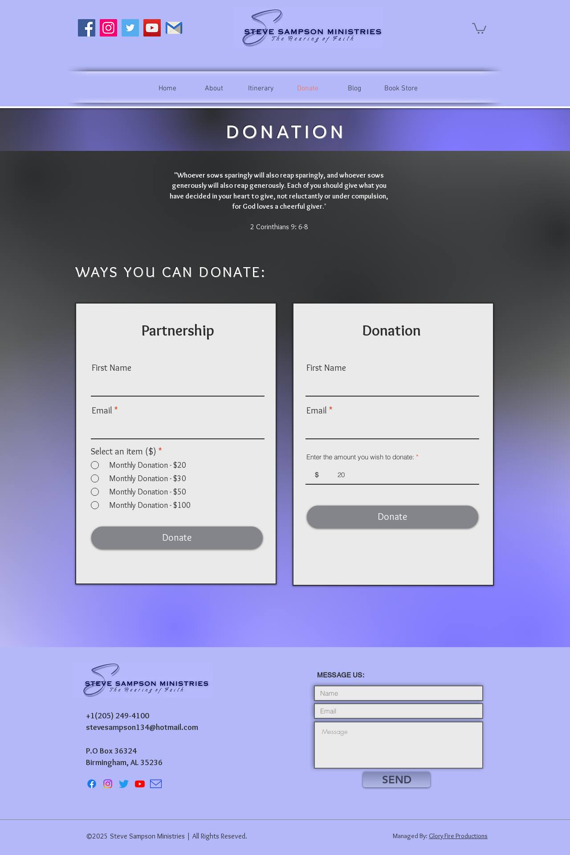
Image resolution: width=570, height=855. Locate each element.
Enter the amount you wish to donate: (360, 457)
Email (102, 410)
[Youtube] (140, 784)
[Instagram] (108, 27)
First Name (111, 367)
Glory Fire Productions (458, 836)
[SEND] (396, 779)
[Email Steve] (174, 27)
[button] (479, 28)
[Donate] (177, 538)
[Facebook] (86, 27)
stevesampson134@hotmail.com (142, 727)
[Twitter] (130, 27)
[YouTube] (152, 27)
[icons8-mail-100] (156, 784)
